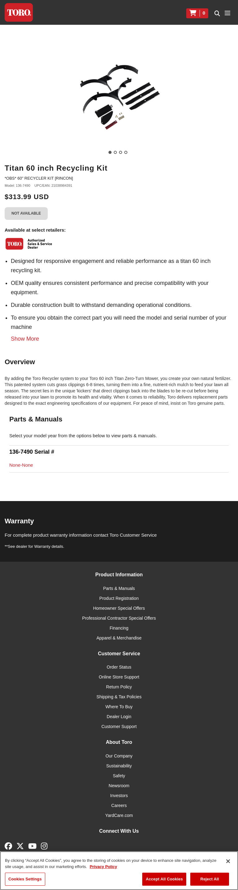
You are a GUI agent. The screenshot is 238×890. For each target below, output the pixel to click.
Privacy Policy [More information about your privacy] (103, 866)
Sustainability (119, 765)
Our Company (118, 755)
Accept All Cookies (164, 879)
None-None (21, 465)
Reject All (209, 879)
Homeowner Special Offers (119, 608)
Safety (119, 775)
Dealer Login (119, 716)
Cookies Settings (25, 879)
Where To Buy (119, 706)
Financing (119, 628)
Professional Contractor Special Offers (119, 618)
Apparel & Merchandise (119, 637)
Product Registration (119, 598)
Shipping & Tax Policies (118, 696)
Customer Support (119, 726)
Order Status (119, 667)
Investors (119, 795)
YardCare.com (119, 815)
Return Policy (119, 686)
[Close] (228, 861)
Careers (119, 805)
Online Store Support (119, 676)
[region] (119, 870)
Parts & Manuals (119, 588)
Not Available (26, 213)
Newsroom (119, 785)
